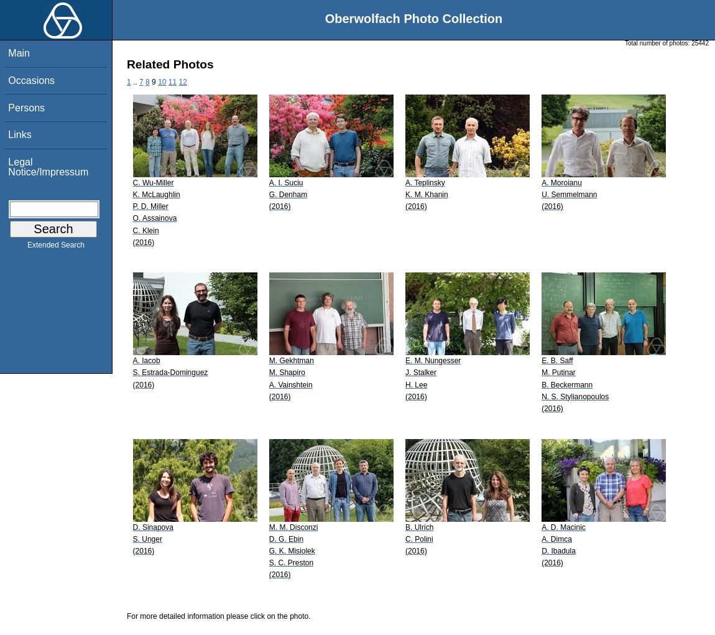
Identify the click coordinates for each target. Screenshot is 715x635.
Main (19, 53)
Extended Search (56, 247)
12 (183, 82)
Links (19, 134)
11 (172, 82)
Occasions (31, 80)
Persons (26, 108)
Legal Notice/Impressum (48, 167)
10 (162, 82)
